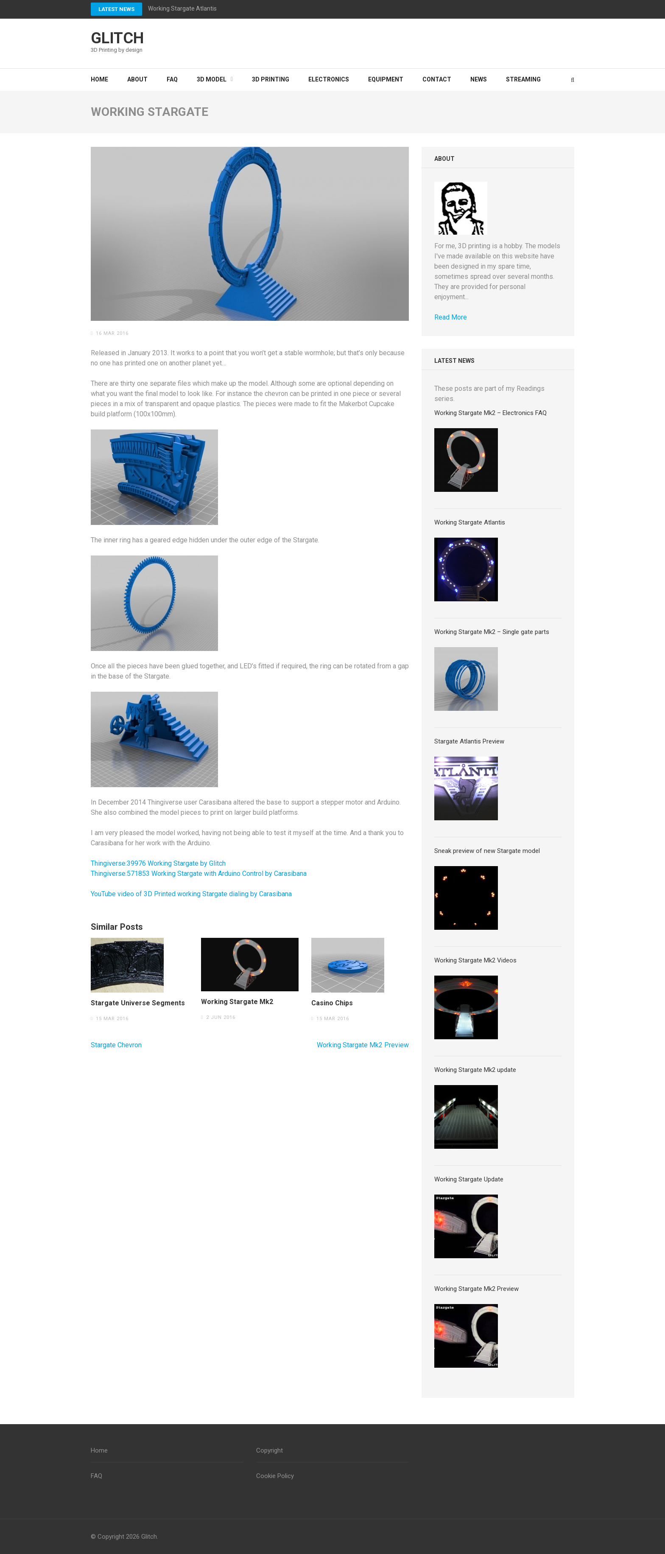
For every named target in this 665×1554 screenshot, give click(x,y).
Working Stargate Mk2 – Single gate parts (491, 632)
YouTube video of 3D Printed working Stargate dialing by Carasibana (191, 894)
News (478, 79)
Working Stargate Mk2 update (475, 1070)
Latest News (116, 9)
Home (99, 79)
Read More (450, 317)
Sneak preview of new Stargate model (487, 851)
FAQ (172, 79)
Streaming (523, 79)
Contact (436, 79)
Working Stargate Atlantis (182, 8)
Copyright (269, 1450)
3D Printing (270, 79)
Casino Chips (332, 1003)
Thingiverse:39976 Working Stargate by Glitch (158, 863)
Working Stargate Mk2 (237, 1002)
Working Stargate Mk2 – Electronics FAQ (490, 413)
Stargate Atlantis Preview (469, 741)
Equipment (385, 79)
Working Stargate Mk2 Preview (363, 1045)
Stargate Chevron (116, 1045)
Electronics (328, 79)
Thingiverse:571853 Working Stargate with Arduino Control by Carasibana (199, 874)
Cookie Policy (275, 1476)
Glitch (117, 38)
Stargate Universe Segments (138, 1003)
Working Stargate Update (468, 1179)
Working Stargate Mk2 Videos (475, 960)
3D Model (211, 79)
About (137, 79)
